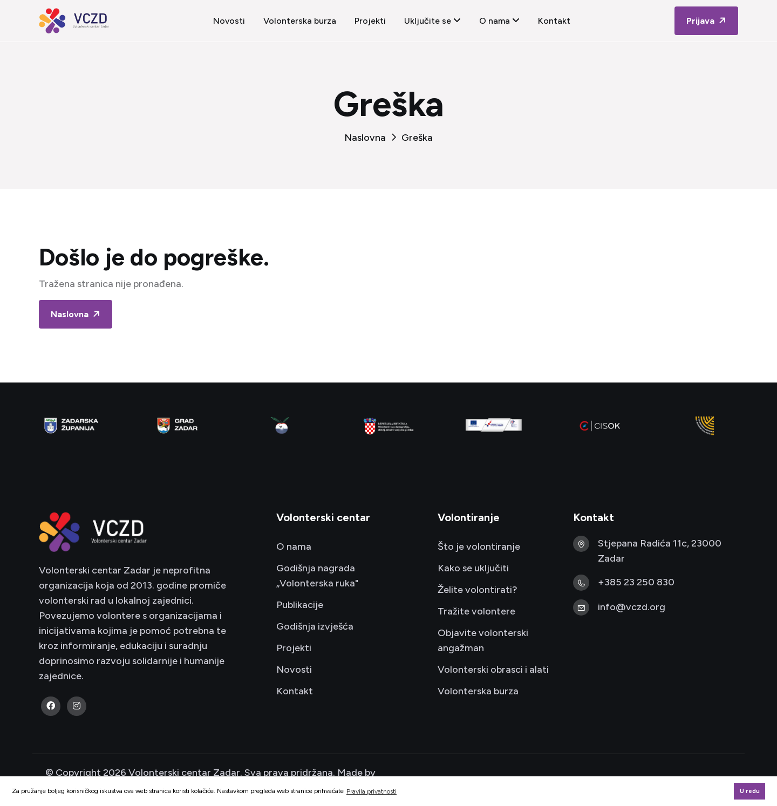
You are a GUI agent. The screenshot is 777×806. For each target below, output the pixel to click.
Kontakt (554, 21)
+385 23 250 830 (636, 582)
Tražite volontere (476, 611)
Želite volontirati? (477, 590)
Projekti (370, 21)
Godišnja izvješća (314, 626)
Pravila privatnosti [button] (371, 791)
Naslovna (365, 138)
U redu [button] (750, 791)
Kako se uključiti (473, 568)
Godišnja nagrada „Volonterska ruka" (317, 575)
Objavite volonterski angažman (483, 640)
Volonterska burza (299, 21)
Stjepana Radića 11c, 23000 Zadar (659, 550)
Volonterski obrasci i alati (493, 669)
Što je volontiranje (479, 546)
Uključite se (432, 21)
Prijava (707, 21)
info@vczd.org (631, 607)
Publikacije (299, 605)
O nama (499, 21)
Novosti (229, 21)
